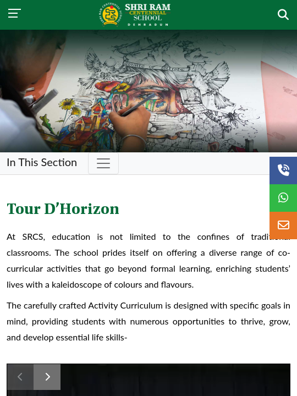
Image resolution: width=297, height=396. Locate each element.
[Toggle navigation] (103, 163)
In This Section (42, 161)
